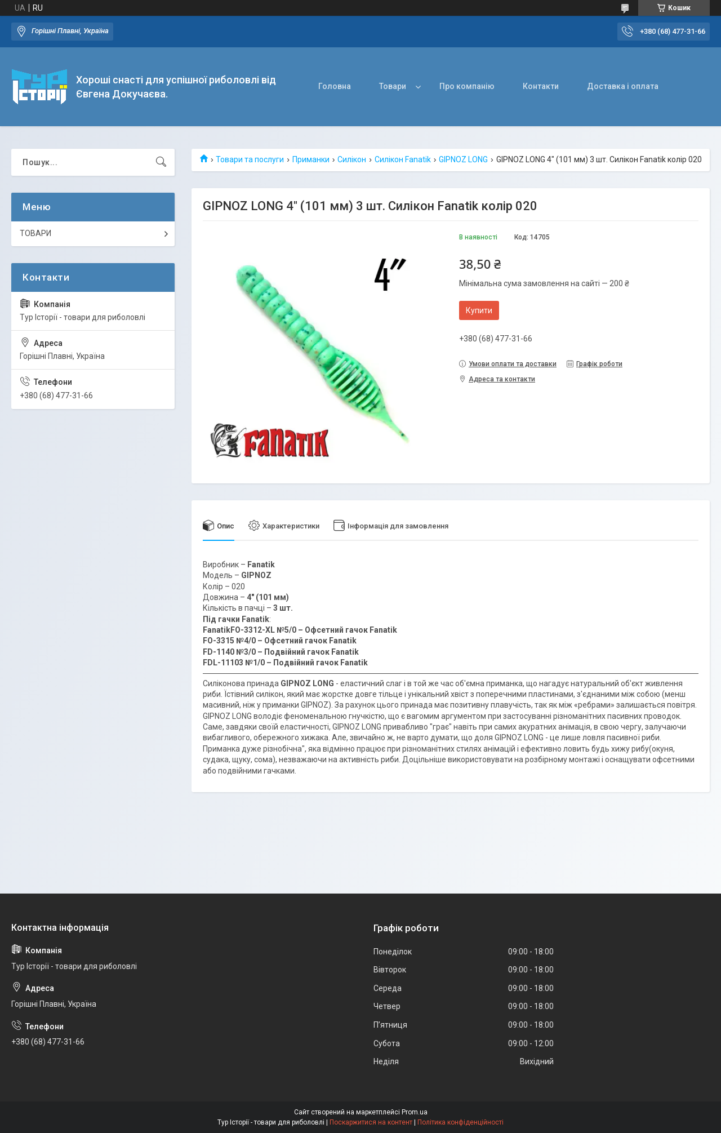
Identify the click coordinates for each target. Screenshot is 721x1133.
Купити (479, 310)
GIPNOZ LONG (463, 159)
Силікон (351, 159)
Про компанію (467, 86)
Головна (334, 86)
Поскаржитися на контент (371, 1122)
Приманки (311, 159)
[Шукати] (161, 162)
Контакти (541, 86)
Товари (392, 86)
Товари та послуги (250, 159)
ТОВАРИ (35, 233)
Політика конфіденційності (460, 1122)
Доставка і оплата (622, 86)
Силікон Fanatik (403, 159)
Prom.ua (415, 1112)
